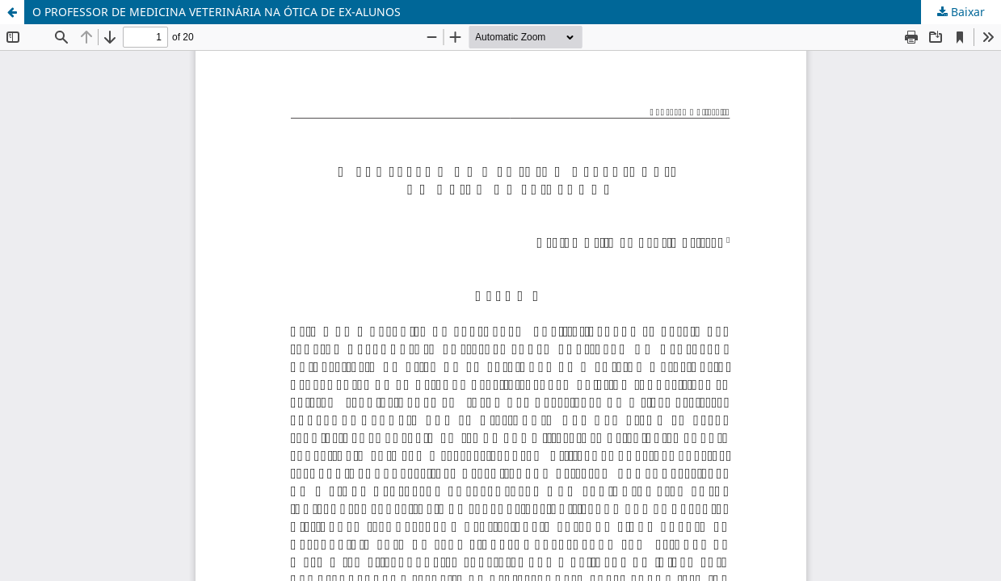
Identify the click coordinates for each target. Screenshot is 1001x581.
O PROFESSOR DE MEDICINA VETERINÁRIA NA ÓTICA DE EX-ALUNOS (216, 11)
